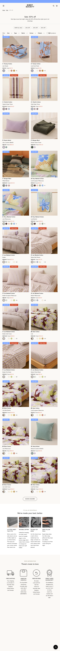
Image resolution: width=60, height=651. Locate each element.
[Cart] (57, 6)
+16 (44, 70)
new (48, 33)
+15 (16, 70)
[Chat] (55, 647)
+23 (16, 300)
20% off (27, 27)
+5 (16, 223)
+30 (16, 262)
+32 (45, 262)
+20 (16, 376)
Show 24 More (30, 498)
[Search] (53, 6)
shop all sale (18, 27)
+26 (45, 376)
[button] (9, 33)
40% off (35, 27)
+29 (16, 415)
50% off (43, 27)
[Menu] (3, 6)
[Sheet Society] (30, 5)
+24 (45, 491)
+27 (45, 415)
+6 (44, 185)
